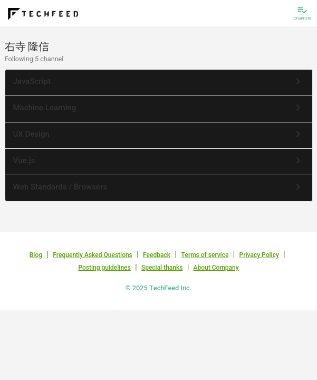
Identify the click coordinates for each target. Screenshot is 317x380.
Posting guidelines (104, 267)
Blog (36, 255)
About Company (216, 267)
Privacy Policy (259, 255)
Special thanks (162, 267)
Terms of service (204, 255)
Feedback (156, 255)
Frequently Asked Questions (92, 255)
